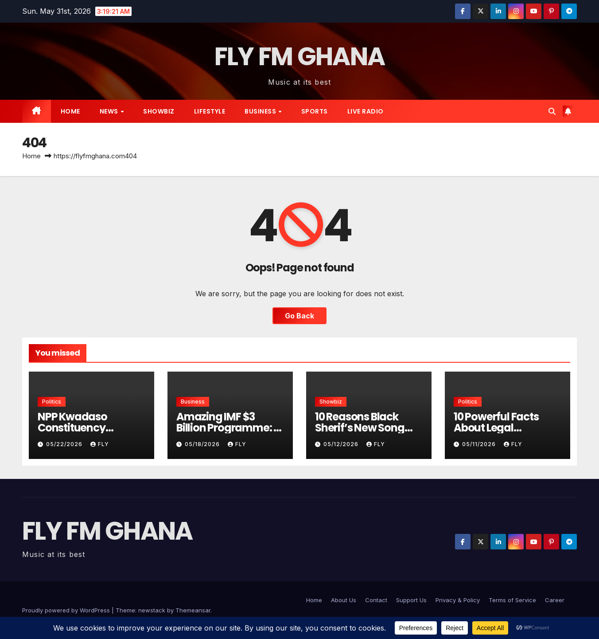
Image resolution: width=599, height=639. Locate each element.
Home (70, 111)
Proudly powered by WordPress (67, 610)
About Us (343, 600)
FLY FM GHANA (299, 56)
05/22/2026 (65, 444)
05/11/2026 (480, 444)
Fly (99, 444)
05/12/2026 (341, 444)
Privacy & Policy (458, 600)
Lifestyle (210, 111)
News (110, 111)
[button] (552, 111)
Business (261, 111)
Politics (51, 401)
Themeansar (192, 610)
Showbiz (159, 111)
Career (554, 600)
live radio (365, 111)
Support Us (411, 600)
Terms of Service (512, 600)
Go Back (299, 315)
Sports (314, 111)
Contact (376, 600)
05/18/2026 (203, 444)
